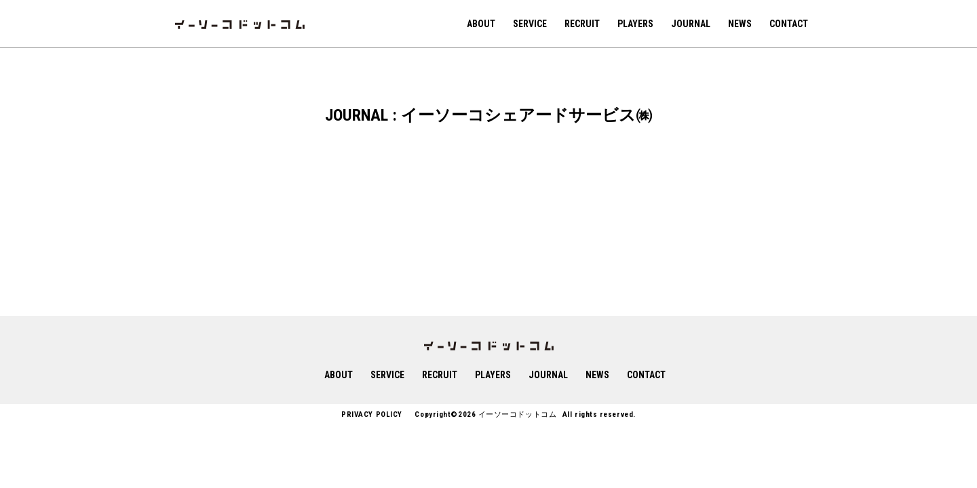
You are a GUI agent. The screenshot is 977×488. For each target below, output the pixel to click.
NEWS (740, 23)
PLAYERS (635, 23)
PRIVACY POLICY (371, 414)
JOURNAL (690, 23)
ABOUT (481, 23)
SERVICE (530, 23)
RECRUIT (582, 23)
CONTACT (788, 23)
